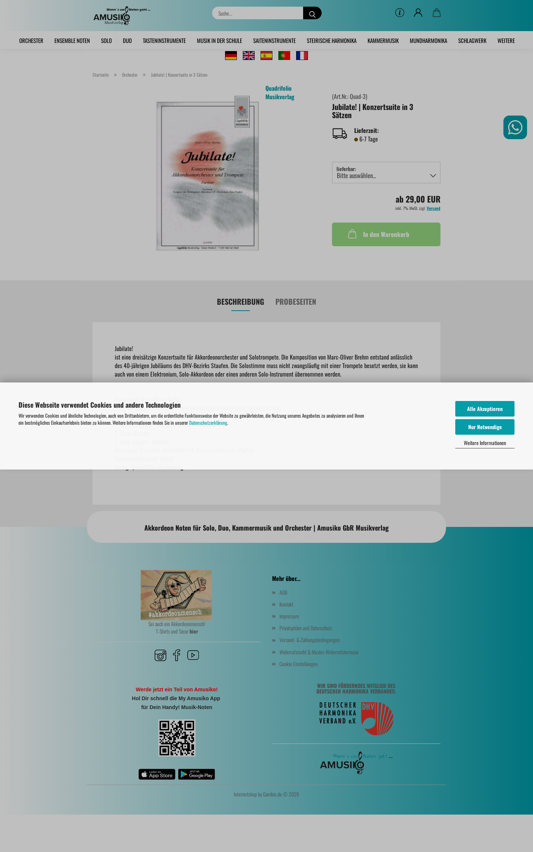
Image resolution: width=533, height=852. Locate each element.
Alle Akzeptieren (485, 408)
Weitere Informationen (485, 443)
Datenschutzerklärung (208, 422)
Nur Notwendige (485, 427)
